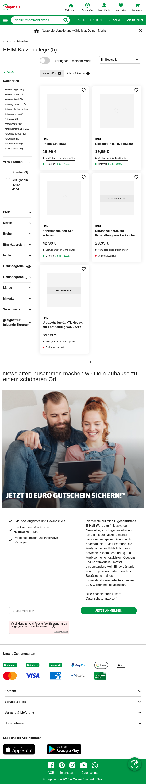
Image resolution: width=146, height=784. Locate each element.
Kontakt (10, 691)
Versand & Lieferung (19, 712)
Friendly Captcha (61, 631)
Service (114, 20)
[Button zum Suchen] (65, 20)
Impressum (67, 772)
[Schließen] (140, 30)
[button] (5, 20)
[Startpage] (11, 7)
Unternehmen (14, 723)
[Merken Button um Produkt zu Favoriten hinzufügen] (83, 90)
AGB (51, 772)
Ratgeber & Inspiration (82, 20)
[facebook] (51, 765)
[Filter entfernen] (59, 73)
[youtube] (83, 765)
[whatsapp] (95, 765)
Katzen (11, 71)
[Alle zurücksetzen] (88, 73)
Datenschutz (89, 772)
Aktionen (135, 20)
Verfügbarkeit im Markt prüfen (60, 158)
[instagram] (72, 765)
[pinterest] (62, 765)
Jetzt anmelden (108, 610)
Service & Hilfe (15, 701)
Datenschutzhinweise (100, 598)
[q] (36, 20)
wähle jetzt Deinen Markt (89, 30)
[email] (37, 610)
